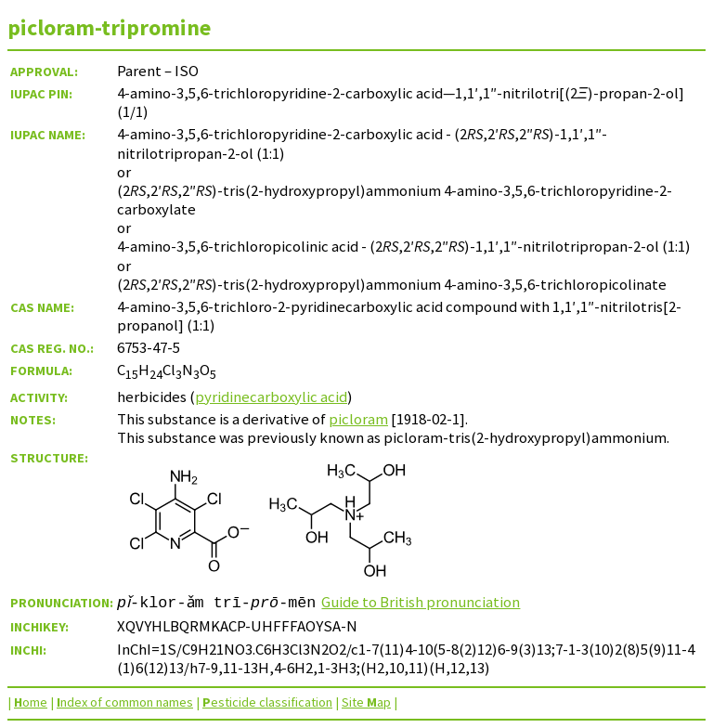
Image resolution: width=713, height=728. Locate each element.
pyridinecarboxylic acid (271, 396)
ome (30, 702)
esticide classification (267, 702)
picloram (358, 419)
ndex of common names (125, 702)
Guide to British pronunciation (428, 602)
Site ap (366, 702)
